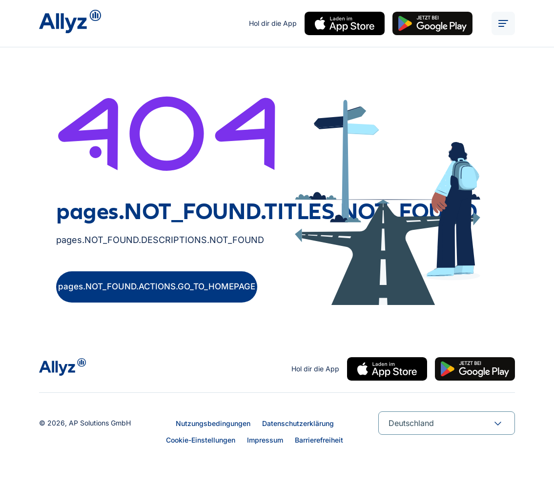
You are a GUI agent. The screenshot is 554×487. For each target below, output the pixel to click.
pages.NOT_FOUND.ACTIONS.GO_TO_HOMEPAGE (156, 286)
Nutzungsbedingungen (213, 423)
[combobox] (447, 423)
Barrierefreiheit (319, 440)
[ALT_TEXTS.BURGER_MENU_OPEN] (503, 23)
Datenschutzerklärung (298, 423)
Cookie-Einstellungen (200, 440)
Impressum (265, 440)
